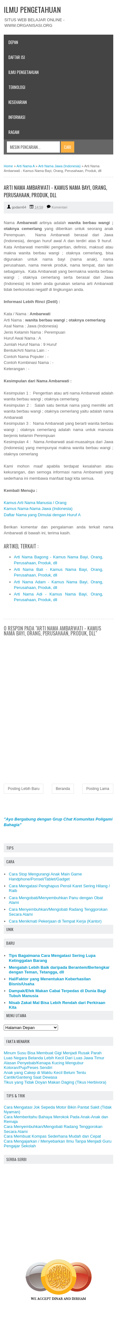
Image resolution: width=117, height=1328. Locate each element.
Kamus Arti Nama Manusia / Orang (35, 502)
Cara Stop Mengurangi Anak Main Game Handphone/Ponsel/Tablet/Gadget (45, 876)
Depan (13, 42)
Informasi (16, 117)
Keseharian (17, 102)
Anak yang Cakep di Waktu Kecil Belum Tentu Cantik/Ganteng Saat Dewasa (45, 1075)
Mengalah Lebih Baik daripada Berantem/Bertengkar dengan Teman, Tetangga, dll (59, 970)
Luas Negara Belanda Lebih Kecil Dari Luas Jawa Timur (54, 1058)
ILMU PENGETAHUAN (32, 9)
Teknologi (16, 87)
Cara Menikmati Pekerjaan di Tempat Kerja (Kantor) (55, 921)
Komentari (59, 207)
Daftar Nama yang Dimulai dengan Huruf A (42, 514)
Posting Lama (97, 789)
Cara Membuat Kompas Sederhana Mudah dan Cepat (52, 1136)
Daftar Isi (16, 57)
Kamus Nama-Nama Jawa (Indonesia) (38, 508)
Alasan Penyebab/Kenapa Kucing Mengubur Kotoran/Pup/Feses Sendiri (44, 1065)
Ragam (13, 132)
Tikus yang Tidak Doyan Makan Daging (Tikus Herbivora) (55, 1082)
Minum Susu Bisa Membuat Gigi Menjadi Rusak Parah (53, 1053)
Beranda (63, 789)
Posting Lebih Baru (23, 789)
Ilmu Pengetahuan (23, 72)
